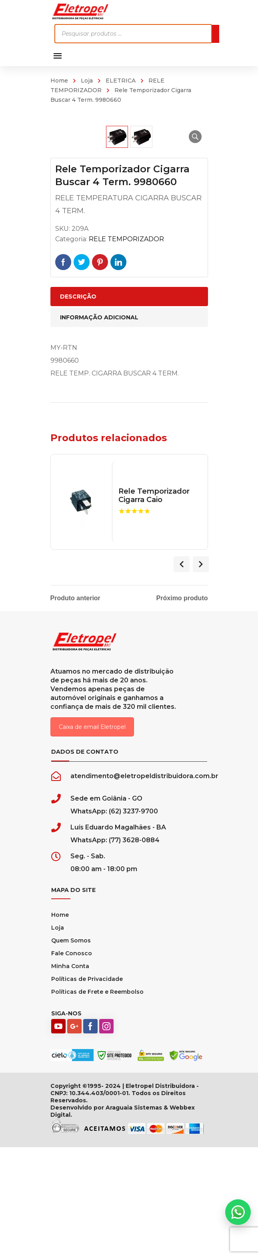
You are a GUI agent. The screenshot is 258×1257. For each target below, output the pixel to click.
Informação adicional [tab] (99, 428)
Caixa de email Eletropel (92, 837)
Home (59, 80)
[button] (195, 136)
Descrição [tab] (78, 407)
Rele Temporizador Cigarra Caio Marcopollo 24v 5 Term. (158, 614)
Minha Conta (70, 1076)
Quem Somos (71, 1051)
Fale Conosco (71, 1063)
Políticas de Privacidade (87, 1089)
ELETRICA (121, 80)
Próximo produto (182, 709)
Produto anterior (75, 709)
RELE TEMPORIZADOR (126, 349)
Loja (87, 80)
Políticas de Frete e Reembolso (97, 1102)
